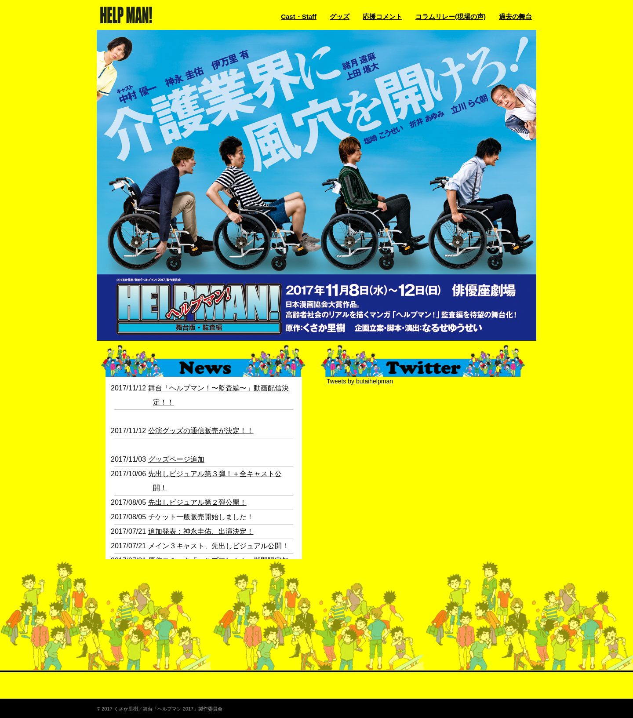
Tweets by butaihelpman (360, 381)
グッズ (339, 16)
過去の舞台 (515, 16)
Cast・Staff (298, 16)
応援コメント (382, 16)
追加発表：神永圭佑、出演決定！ (201, 531)
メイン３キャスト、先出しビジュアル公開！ (218, 546)
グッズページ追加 (176, 459)
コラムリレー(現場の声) (450, 16)
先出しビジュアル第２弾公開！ (197, 502)
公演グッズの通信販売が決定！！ (201, 430)
